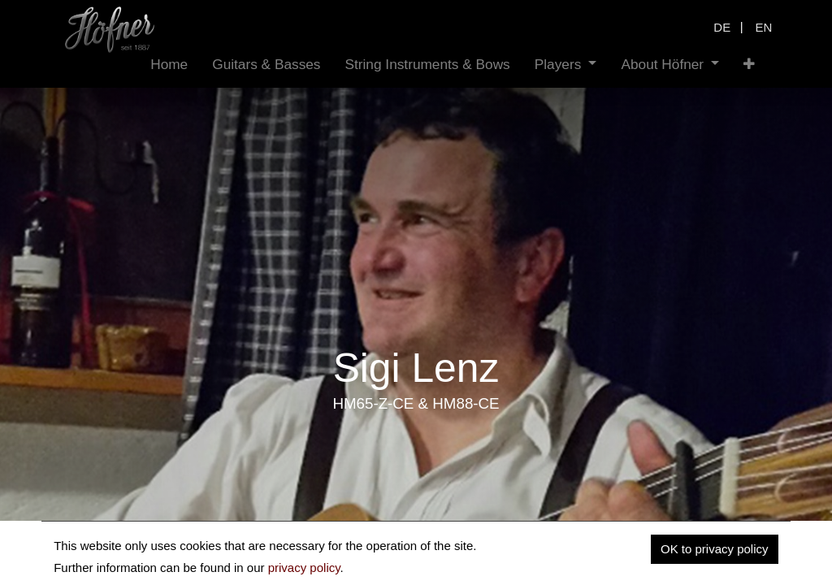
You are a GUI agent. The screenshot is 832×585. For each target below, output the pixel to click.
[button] (749, 64)
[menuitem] (169, 64)
